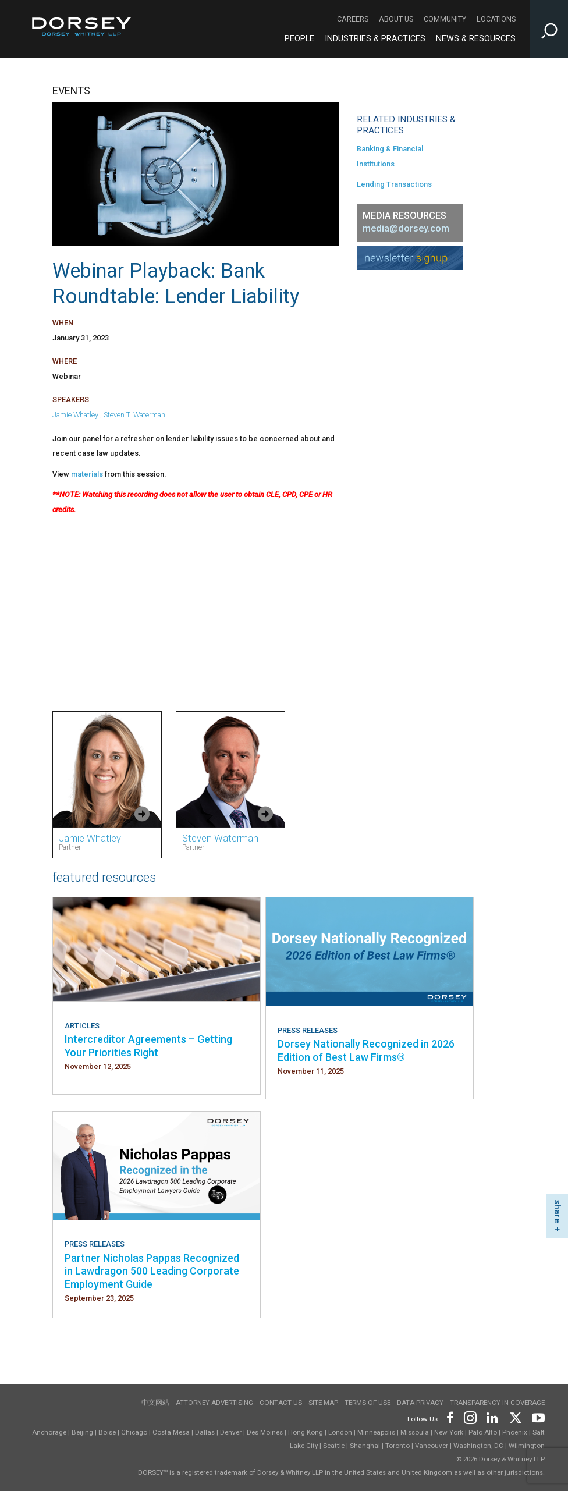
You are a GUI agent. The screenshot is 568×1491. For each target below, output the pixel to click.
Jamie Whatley (75, 414)
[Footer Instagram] (470, 1417)
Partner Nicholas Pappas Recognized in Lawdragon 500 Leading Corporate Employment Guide (152, 1271)
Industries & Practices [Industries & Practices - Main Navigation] (375, 39)
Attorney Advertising (214, 1402)
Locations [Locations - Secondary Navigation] (496, 19)
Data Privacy (420, 1402)
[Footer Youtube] (536, 1417)
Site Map (323, 1402)
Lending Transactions (394, 184)
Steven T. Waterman (134, 414)
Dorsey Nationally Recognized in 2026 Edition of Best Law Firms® (366, 1050)
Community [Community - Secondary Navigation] (445, 19)
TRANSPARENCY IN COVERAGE (497, 1402)
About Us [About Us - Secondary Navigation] (396, 19)
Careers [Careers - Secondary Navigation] (352, 19)
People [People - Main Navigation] (299, 39)
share (557, 1211)
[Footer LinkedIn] (492, 1417)
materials (87, 474)
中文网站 (155, 1402)
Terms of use (367, 1402)
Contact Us (281, 1402)
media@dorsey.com (406, 228)
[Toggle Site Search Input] (549, 29)
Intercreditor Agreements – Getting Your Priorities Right (148, 1045)
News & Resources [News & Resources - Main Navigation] (476, 39)
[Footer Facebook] (449, 1417)
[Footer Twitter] (515, 1417)
